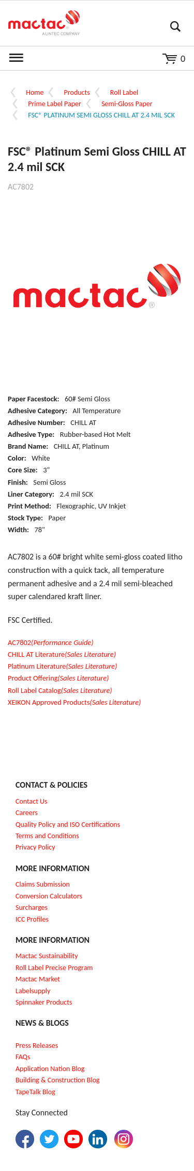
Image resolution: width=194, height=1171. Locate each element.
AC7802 (51, 642)
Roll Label (124, 92)
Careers (27, 812)
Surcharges (32, 907)
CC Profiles (33, 919)
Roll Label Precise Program (54, 967)
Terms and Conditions (47, 835)
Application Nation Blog (50, 1068)
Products (77, 92)
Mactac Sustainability (47, 956)
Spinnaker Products (44, 1002)
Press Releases (37, 1045)
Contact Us (32, 801)
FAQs (23, 1057)
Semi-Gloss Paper (126, 103)
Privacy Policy (35, 847)
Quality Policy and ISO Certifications (68, 824)
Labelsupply (33, 991)
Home (34, 92)
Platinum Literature (62, 666)
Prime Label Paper (54, 103)
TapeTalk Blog (35, 1092)
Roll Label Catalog (60, 690)
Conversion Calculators (49, 896)
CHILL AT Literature (62, 654)
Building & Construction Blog (58, 1080)
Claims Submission (43, 884)
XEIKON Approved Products (74, 702)
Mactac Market (38, 979)
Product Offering (58, 678)
